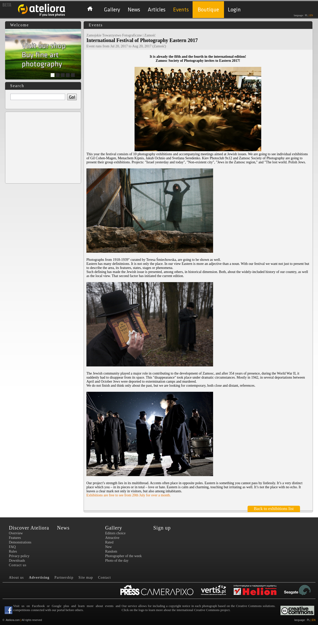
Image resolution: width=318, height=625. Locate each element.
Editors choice (115, 533)
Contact (104, 577)
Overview (16, 533)
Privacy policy (19, 556)
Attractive (112, 538)
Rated (109, 542)
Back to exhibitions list (274, 508)
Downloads (17, 560)
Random (111, 551)
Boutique (208, 9)
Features (15, 538)
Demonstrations (20, 542)
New (108, 547)
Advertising (39, 577)
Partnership (63, 577)
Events (181, 9)
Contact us (18, 565)
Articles (156, 9)
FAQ (12, 547)
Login (234, 9)
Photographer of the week (123, 556)
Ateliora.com (13, 620)
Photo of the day (116, 560)
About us (16, 577)
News (134, 9)
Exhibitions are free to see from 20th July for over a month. (128, 495)
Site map (86, 577)
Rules (13, 551)
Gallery (112, 9)
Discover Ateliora (29, 528)
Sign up (162, 528)
